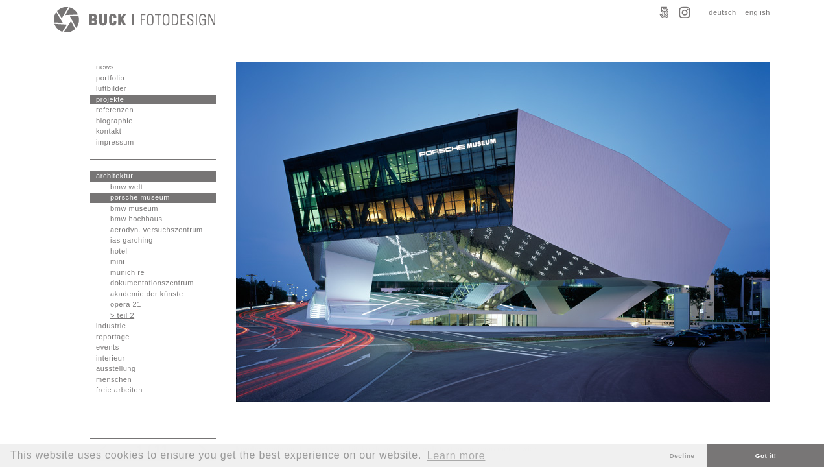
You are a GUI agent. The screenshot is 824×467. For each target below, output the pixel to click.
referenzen (115, 110)
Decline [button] (682, 455)
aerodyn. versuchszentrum (156, 230)
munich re (127, 272)
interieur (110, 358)
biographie (114, 121)
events (107, 347)
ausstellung (116, 368)
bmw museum (134, 208)
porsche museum (140, 197)
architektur (114, 176)
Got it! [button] (766, 455)
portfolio (110, 78)
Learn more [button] (456, 455)
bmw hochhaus (136, 218)
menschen (114, 379)
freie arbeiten (119, 390)
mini (117, 261)
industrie (111, 325)
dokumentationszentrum (152, 283)
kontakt (108, 131)
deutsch (722, 12)
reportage (113, 337)
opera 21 (125, 304)
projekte (110, 99)
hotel (119, 251)
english (757, 12)
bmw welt (126, 187)
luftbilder (111, 88)
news (105, 67)
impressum (115, 142)
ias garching (131, 240)
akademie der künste (146, 294)
